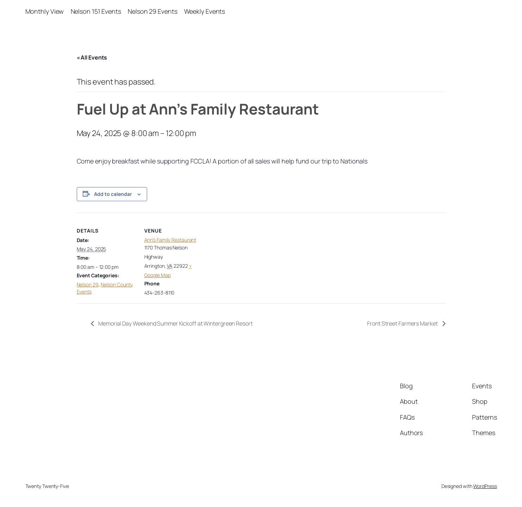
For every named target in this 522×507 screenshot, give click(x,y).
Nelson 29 (88, 284)
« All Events (92, 57)
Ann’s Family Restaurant (170, 239)
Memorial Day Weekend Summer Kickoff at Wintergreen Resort (175, 323)
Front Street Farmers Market (403, 323)
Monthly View (44, 11)
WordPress (485, 486)
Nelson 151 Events (96, 11)
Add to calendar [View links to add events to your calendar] (113, 194)
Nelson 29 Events (152, 11)
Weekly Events (204, 11)
